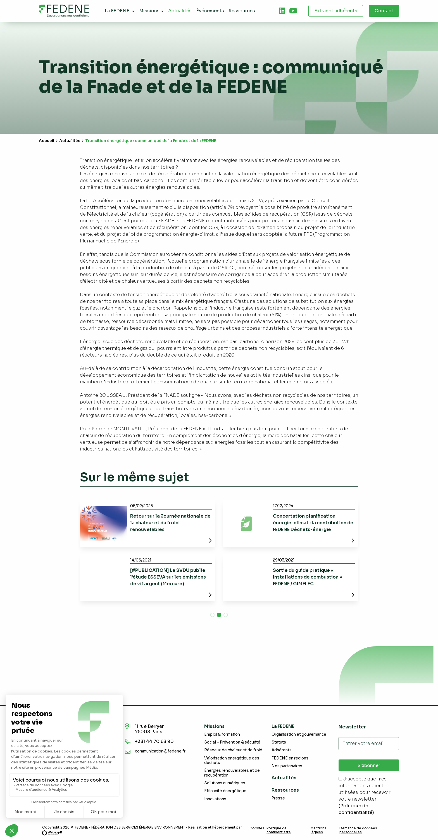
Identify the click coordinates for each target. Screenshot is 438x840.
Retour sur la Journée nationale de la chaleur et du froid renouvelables (170, 522)
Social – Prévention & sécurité (232, 742)
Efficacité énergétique (225, 791)
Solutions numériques (224, 783)
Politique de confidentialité (278, 830)
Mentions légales (318, 830)
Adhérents (282, 750)
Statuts (279, 742)
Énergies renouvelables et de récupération (232, 772)
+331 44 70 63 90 (154, 741)
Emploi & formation (222, 734)
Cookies (256, 828)
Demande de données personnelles (358, 830)
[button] (212, 615)
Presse (278, 798)
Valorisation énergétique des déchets (231, 760)
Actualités (69, 140)
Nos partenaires (287, 766)
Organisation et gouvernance (299, 734)
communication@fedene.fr (160, 751)
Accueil (46, 140)
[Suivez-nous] (282, 10)
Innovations (215, 799)
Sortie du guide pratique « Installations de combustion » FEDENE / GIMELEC (307, 577)
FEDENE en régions (290, 758)
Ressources (285, 790)
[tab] (282, 11)
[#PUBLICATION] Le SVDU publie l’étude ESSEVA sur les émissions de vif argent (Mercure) (168, 577)
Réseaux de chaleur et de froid (233, 750)
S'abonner (369, 765)
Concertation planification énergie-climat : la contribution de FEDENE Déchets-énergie (313, 522)
